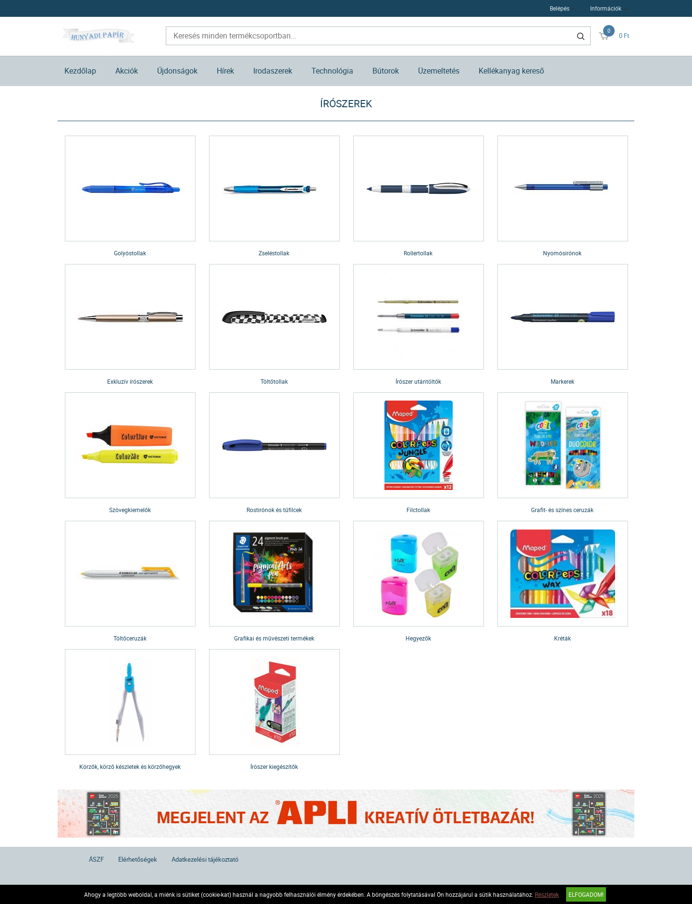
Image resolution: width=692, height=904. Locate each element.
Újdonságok (177, 70)
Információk (605, 8)
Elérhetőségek (137, 859)
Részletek (547, 894)
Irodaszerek (272, 70)
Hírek (225, 70)
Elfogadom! (586, 894)
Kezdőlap (80, 70)
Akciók (126, 70)
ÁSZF (96, 859)
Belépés (559, 8)
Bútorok (385, 70)
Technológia (332, 70)
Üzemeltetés (438, 70)
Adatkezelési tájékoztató (205, 859)
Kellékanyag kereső (511, 70)
